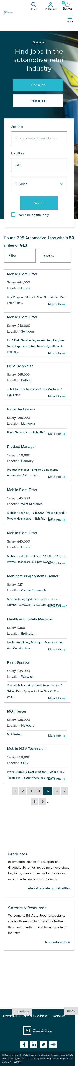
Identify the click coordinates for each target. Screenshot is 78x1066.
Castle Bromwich (33, 590)
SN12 (24, 763)
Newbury (27, 726)
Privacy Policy (9, 1015)
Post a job (38, 101)
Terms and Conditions (34, 1015)
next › (71, 1011)
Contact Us (59, 1015)
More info (54, 304)
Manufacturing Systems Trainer (32, 576)
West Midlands (31, 504)
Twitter (43, 1044)
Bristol (25, 288)
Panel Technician (21, 409)
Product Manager (21, 446)
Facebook (24, 1044)
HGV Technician (20, 366)
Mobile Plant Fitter (22, 274)
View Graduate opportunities (49, 888)
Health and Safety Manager (30, 619)
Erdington (28, 634)
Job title (17, 127)
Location (17, 153)
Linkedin (33, 1044)
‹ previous (22, 1011)
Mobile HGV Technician (26, 748)
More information (57, 942)
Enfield (26, 380)
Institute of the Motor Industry (37, 1030)
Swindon (27, 331)
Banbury (27, 461)
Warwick (27, 677)
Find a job (38, 85)
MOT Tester (16, 711)
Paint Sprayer (18, 662)
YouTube (53, 1044)
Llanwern (28, 424)
